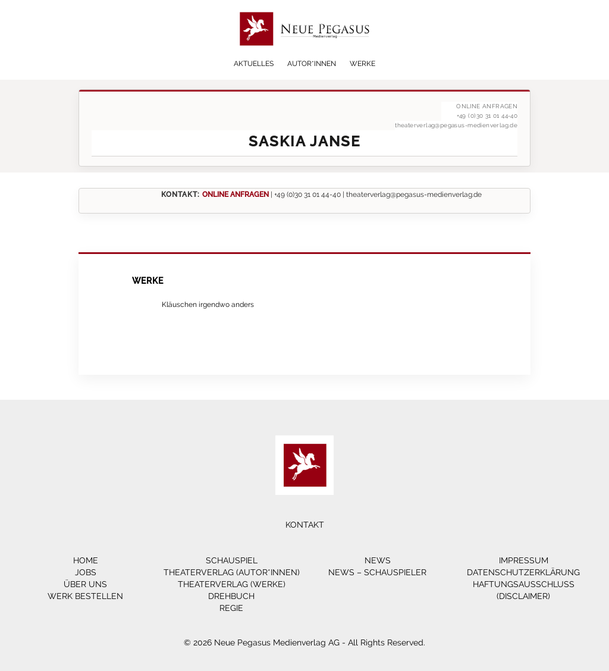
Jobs (85, 572)
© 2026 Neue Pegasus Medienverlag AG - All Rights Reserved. (304, 642)
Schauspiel (232, 560)
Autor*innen (311, 63)
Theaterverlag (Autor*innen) (232, 572)
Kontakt (304, 524)
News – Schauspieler (377, 572)
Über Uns (85, 584)
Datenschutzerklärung (523, 572)
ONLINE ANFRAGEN (235, 194)
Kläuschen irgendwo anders (208, 304)
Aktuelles (254, 63)
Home (85, 560)
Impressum (523, 560)
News (378, 560)
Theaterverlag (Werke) (231, 584)
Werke (362, 63)
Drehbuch (231, 596)
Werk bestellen (85, 596)
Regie (231, 608)
